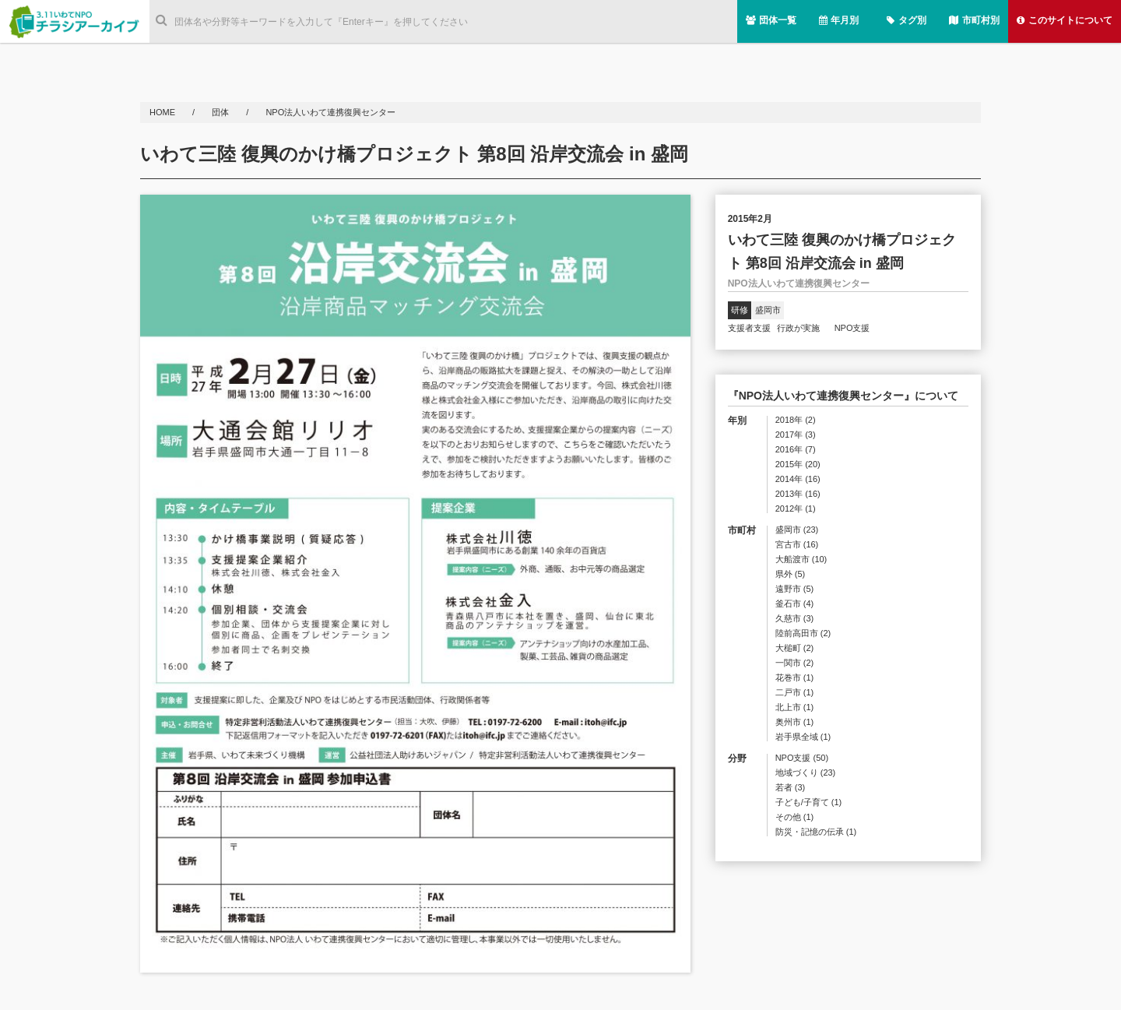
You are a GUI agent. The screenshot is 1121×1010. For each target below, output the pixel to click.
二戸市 (794, 692)
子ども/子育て (808, 802)
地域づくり (805, 773)
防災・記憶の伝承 (816, 832)
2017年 (795, 435)
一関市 (794, 663)
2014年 (798, 479)
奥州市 (794, 722)
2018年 (795, 420)
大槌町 (794, 648)
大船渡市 (801, 559)
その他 (794, 817)
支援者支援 (749, 328)
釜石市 (794, 604)
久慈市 (794, 618)
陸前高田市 (803, 633)
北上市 (794, 707)
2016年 (795, 449)
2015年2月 (750, 218)
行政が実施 (802, 328)
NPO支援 (852, 328)
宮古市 (797, 544)
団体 (221, 112)
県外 (790, 574)
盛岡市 (768, 310)
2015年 (798, 464)
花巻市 (794, 678)
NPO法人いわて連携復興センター (330, 112)
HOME (163, 112)
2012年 (795, 509)
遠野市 (794, 589)
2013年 (798, 494)
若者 (790, 787)
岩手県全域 (803, 737)
